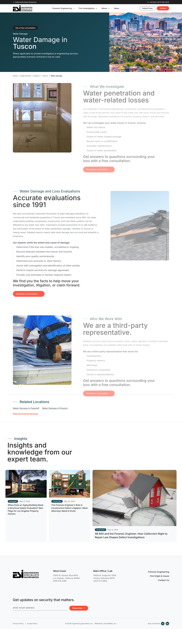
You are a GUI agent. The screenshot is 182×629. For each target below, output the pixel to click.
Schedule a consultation (27, 297)
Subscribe (78, 608)
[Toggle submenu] (73, 8)
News (116, 8)
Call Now (158, 2)
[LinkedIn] (167, 623)
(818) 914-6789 (60, 581)
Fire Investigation (87, 8)
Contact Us (163, 580)
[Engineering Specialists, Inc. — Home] (22, 8)
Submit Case (147, 8)
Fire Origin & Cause (159, 576)
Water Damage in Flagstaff (26, 408)
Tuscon (45, 76)
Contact (163, 8)
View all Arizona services (25, 413)
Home (15, 76)
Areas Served (25, 76)
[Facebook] (162, 623)
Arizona (36, 76)
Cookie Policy (32, 623)
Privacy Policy (18, 623)
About (104, 8)
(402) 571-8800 (100, 581)
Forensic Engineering (62, 8)
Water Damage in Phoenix (55, 408)
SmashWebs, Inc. (110, 623)
